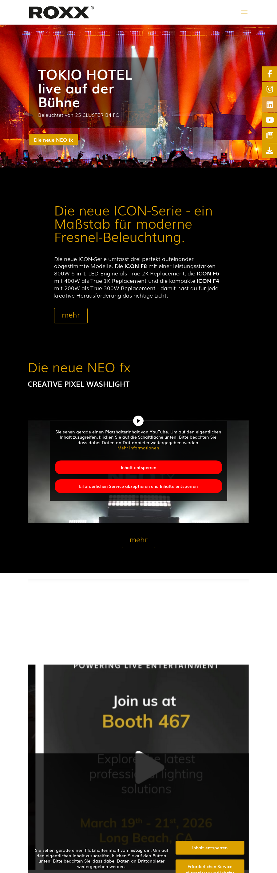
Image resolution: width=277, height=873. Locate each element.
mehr (71, 314)
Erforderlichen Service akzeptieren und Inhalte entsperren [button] (138, 486)
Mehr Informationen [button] (138, 448)
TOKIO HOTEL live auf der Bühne (85, 87)
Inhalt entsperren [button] (138, 467)
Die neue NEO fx (53, 139)
